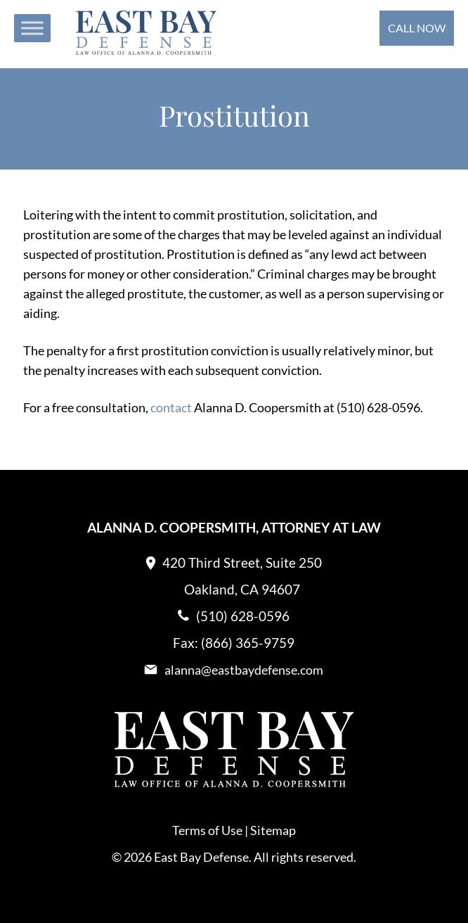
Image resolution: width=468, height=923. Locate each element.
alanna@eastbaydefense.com (243, 669)
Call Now (417, 27)
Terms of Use (207, 830)
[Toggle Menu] (32, 27)
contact (172, 407)
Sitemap (273, 830)
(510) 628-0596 (243, 616)
